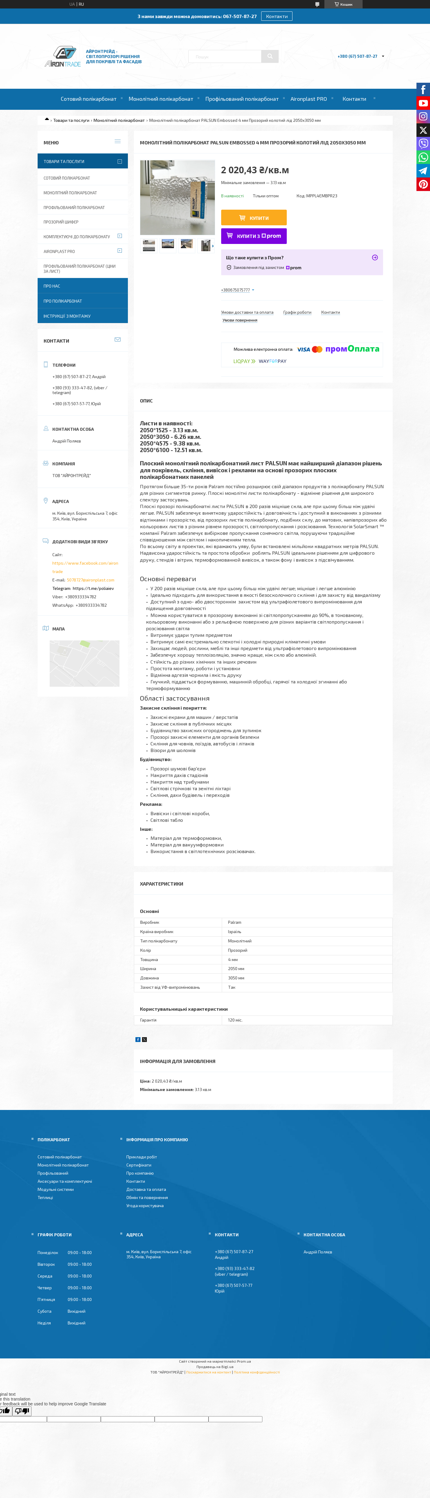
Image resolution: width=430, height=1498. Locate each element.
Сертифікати (138, 1164)
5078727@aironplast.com (90, 579)
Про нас (52, 285)
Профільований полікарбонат (242, 98)
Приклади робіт (141, 1156)
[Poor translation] (22, 1411)
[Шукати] (270, 56)
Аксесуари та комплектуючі (65, 1181)
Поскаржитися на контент (208, 1372)
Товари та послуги (71, 120)
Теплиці (45, 1197)
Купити (259, 218)
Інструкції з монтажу (67, 316)
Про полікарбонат (63, 301)
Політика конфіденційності (257, 1372)
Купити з (259, 236)
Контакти (277, 16)
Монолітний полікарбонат (160, 98)
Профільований (53, 1173)
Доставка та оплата (146, 1189)
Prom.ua (244, 1361)
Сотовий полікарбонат (88, 98)
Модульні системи (56, 1189)
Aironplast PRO (309, 98)
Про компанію (140, 1173)
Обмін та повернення (147, 1197)
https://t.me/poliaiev (93, 588)
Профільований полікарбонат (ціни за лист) (80, 269)
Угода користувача (145, 1205)
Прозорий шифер (61, 222)
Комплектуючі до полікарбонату (77, 236)
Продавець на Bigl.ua (215, 1366)
